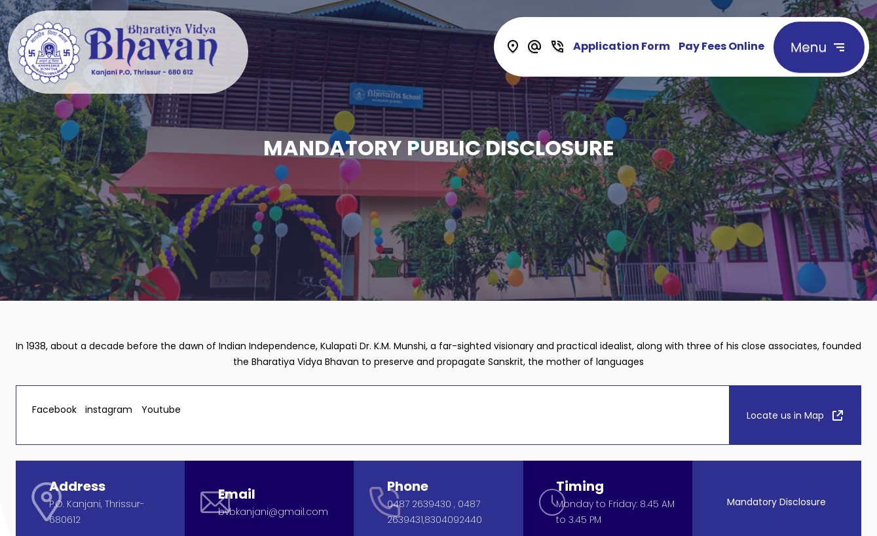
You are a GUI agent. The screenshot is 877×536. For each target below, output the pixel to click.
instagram (108, 409)
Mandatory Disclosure (776, 501)
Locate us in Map (795, 414)
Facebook (54, 409)
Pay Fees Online (721, 46)
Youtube (161, 409)
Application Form (621, 46)
